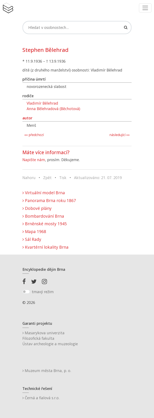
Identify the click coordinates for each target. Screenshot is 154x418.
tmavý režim (43, 291)
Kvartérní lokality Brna (45, 247)
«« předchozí (34, 135)
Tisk (62, 177)
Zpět (47, 177)
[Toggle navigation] (145, 7)
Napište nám (33, 159)
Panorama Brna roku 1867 (49, 200)
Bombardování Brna (43, 216)
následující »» (119, 135)
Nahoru (29, 177)
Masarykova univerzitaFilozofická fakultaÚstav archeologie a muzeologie (50, 338)
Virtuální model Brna (43, 193)
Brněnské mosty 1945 (44, 224)
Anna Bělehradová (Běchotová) (53, 108)
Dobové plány (37, 208)
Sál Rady (31, 239)
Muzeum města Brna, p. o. (46, 370)
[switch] (26, 292)
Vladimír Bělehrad (42, 103)
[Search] (77, 27)
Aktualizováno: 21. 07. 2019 (98, 177)
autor (27, 117)
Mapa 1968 (34, 231)
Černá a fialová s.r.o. (40, 397)
